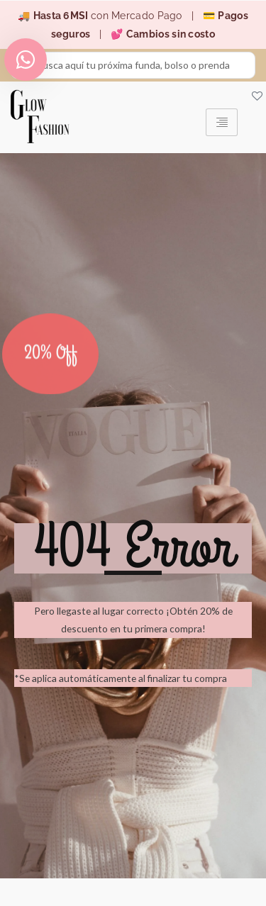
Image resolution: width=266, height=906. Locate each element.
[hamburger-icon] (222, 122)
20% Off (50, 358)
